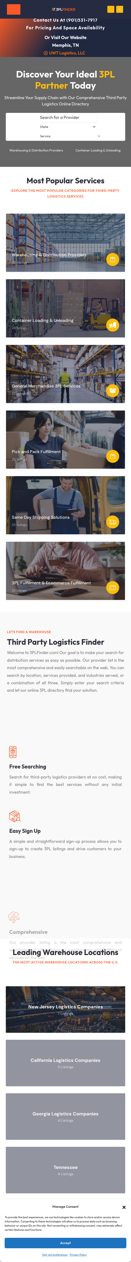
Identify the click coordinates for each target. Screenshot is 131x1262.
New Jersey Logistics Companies (65, 1007)
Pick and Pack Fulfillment (36, 451)
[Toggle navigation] (13, 9)
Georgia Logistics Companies (65, 1114)
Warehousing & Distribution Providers (36, 150)
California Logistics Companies (65, 1060)
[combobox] (68, 126)
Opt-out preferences (54, 1254)
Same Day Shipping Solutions (41, 517)
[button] (124, 1206)
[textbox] (44, 126)
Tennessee (66, 1167)
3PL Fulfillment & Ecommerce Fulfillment (51, 583)
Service (70, 136)
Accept (65, 1243)
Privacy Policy (78, 1254)
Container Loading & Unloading (98, 150)
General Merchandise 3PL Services (46, 386)
